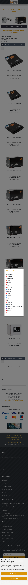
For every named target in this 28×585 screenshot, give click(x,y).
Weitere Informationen (14, 582)
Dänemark (9, 288)
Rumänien (9, 302)
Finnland (8, 291)
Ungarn (8, 314)
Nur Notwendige (14, 578)
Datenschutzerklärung (9, 570)
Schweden (9, 304)
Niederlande (9, 278)
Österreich (9, 276)
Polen (8, 299)
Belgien (8, 284)
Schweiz (8, 282)
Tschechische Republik (12, 312)
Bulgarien (9, 286)
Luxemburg (9, 297)
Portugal (8, 301)
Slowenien (9, 308)
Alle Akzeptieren (14, 573)
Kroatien (8, 295)
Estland (8, 289)
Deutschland (9, 274)
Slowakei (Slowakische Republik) (14, 306)
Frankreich (9, 280)
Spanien (8, 310)
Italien (8, 293)
